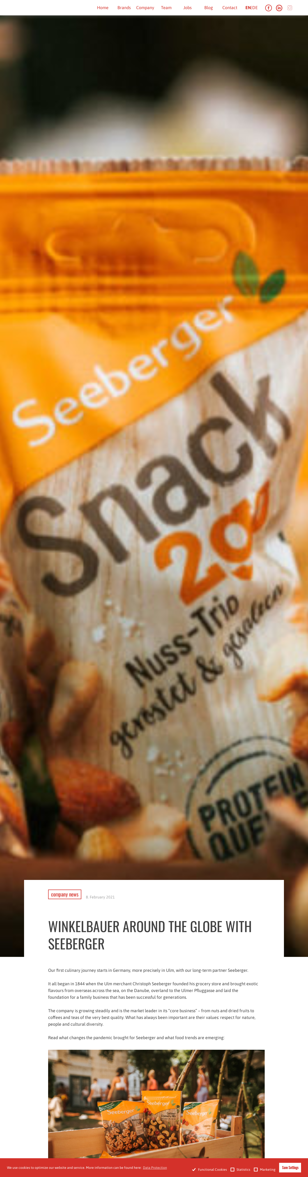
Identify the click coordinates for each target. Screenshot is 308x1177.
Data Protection (155, 1168)
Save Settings (290, 1167)
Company (145, 7)
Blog (208, 7)
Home (103, 7)
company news (64, 894)
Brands (124, 7)
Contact (229, 7)
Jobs (187, 7)
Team (166, 7)
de (255, 7)
